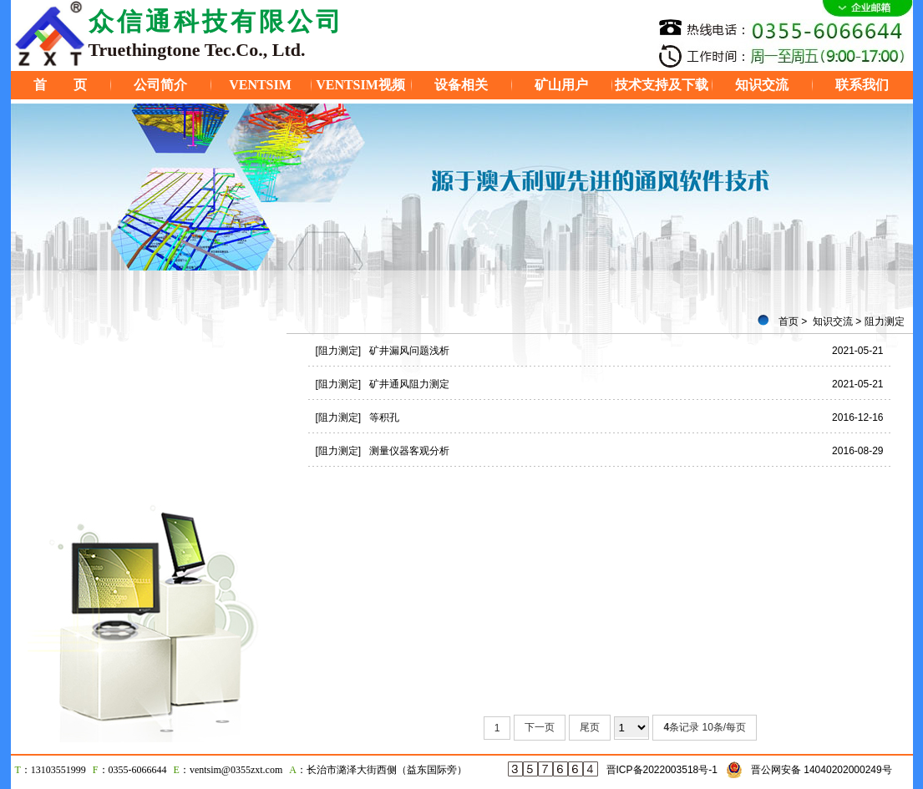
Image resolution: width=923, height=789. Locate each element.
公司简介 (160, 85)
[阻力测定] (339, 351)
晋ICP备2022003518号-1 (662, 770)
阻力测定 (885, 321)
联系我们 (862, 85)
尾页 (590, 727)
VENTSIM (260, 85)
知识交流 (762, 85)
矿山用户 (561, 85)
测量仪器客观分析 (409, 451)
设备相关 (461, 85)
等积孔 (384, 417)
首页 (788, 321)
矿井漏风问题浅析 (409, 351)
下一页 (540, 727)
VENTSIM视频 (360, 85)
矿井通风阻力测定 (409, 384)
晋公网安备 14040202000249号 (821, 770)
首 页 (60, 85)
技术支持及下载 (661, 85)
